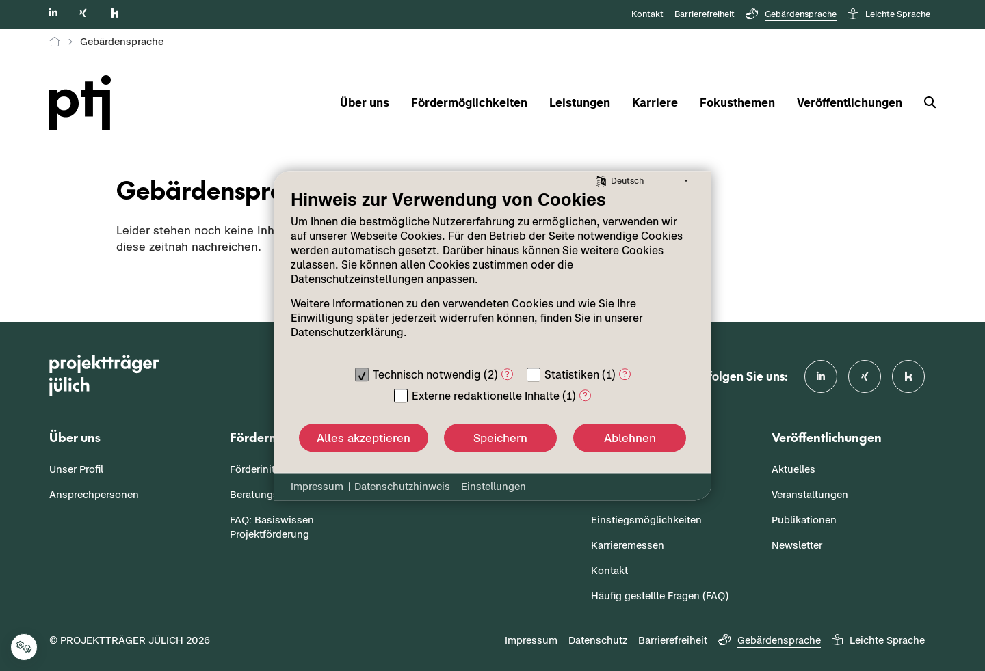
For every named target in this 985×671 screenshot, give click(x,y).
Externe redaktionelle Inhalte (486, 395)
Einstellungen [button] (493, 486)
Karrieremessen (627, 545)
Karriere (655, 102)
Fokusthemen (737, 102)
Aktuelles (793, 469)
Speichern (500, 438)
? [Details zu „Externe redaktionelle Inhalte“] (585, 395)
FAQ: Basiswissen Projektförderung (272, 527)
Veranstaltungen (810, 494)
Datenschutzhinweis (402, 486)
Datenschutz (597, 640)
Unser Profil (76, 469)
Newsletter (797, 545)
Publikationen (804, 519)
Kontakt (647, 14)
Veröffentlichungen (849, 102)
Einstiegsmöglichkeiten (646, 519)
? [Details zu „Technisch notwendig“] (507, 374)
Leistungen (579, 102)
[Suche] (924, 103)
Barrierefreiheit (704, 14)
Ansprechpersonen (94, 494)
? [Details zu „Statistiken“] (624, 374)
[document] (492, 274)
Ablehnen (630, 438)
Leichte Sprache (889, 14)
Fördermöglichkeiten (469, 102)
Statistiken (571, 374)
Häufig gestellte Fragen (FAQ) (659, 595)
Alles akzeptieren (363, 438)
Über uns (364, 102)
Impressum (531, 640)
